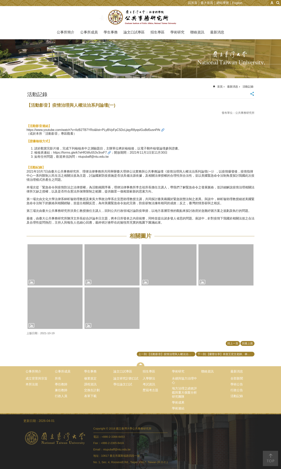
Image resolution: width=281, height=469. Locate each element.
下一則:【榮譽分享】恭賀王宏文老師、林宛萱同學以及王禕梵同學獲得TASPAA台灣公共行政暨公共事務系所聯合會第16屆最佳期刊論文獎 (225, 354)
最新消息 (217, 32)
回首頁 (192, 2)
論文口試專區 (134, 32)
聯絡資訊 (197, 32)
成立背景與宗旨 (36, 378)
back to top (270, 458)
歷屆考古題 (150, 390)
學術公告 (236, 384)
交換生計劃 (92, 390)
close (140, 364)
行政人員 (61, 396)
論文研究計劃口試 (125, 378)
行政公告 (236, 390)
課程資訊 (90, 384)
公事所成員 (89, 32)
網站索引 (278, 3)
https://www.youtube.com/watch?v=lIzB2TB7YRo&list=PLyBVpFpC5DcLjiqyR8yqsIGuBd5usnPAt (93, 130)
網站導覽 (222, 2)
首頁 (220, 86)
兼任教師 (61, 390)
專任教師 (61, 384)
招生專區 (157, 32)
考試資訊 (149, 384)
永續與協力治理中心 (184, 380)
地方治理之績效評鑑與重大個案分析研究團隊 (184, 392)
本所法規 (32, 384)
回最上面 (247, 343)
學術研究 (177, 32)
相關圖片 (140, 236)
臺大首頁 (207, 2)
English (237, 3)
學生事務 (111, 32)
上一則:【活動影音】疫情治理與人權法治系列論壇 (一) (166, 354)
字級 (272, 3)
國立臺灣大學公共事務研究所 (140, 17)
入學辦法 (149, 378)
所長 (58, 378)
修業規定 (90, 378)
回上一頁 (232, 343)
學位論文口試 (122, 384)
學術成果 (178, 402)
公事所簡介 (65, 32)
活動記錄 (248, 86)
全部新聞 (236, 378)
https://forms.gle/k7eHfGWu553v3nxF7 (80, 152)
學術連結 (178, 408)
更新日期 (29, 420)
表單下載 (90, 396)
